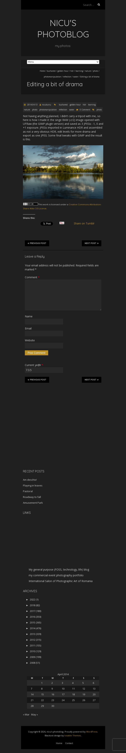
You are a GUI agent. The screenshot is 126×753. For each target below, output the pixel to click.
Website (30, 340)
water (75, 76)
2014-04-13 (32, 104)
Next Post (91, 243)
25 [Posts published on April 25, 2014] (73, 700)
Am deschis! (30, 479)
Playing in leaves (32, 485)
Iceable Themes (72, 735)
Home (42, 71)
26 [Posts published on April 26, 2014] (83, 700)
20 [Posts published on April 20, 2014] (94, 694)
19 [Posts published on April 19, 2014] (83, 694)
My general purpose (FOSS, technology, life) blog (59, 569)
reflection (67, 76)
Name (29, 316)
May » (34, 714)
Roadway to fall (32, 497)
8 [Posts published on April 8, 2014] (41, 688)
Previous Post (37, 243)
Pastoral (28, 491)
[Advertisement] (47, 439)
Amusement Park (33, 502)
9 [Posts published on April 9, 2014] (52, 688)
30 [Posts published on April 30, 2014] (52, 706)
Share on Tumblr (85, 223)
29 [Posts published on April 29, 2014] (42, 706)
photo (95, 71)
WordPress (91, 731)
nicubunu (46, 104)
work (45, 204)
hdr (72, 71)
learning (79, 71)
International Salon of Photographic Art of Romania (61, 581)
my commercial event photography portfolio (56, 575)
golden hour (63, 71)
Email (28, 328)
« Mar (26, 714)
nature (88, 71)
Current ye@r (34, 365)
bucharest (51, 71)
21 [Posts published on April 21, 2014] (32, 700)
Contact (69, 743)
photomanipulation (52, 76)
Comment (32, 277)
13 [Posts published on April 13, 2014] (94, 688)
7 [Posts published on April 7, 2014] (31, 688)
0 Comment (85, 109)
